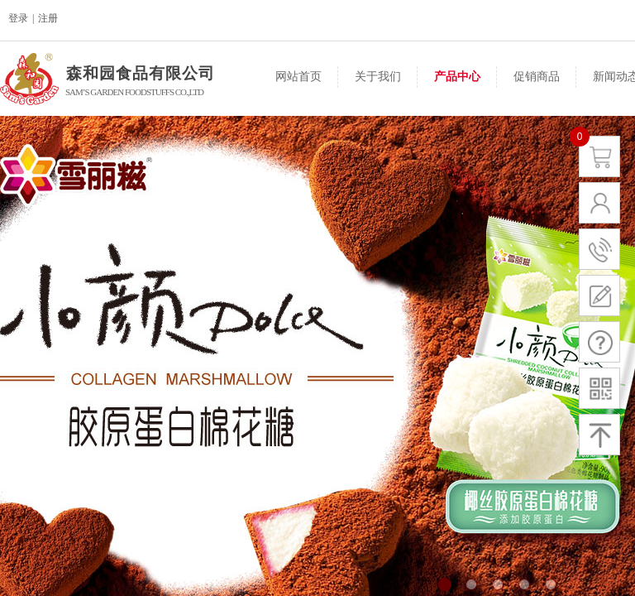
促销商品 (536, 76)
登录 (18, 18)
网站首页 (298, 76)
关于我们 (378, 76)
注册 (48, 18)
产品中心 (457, 76)
